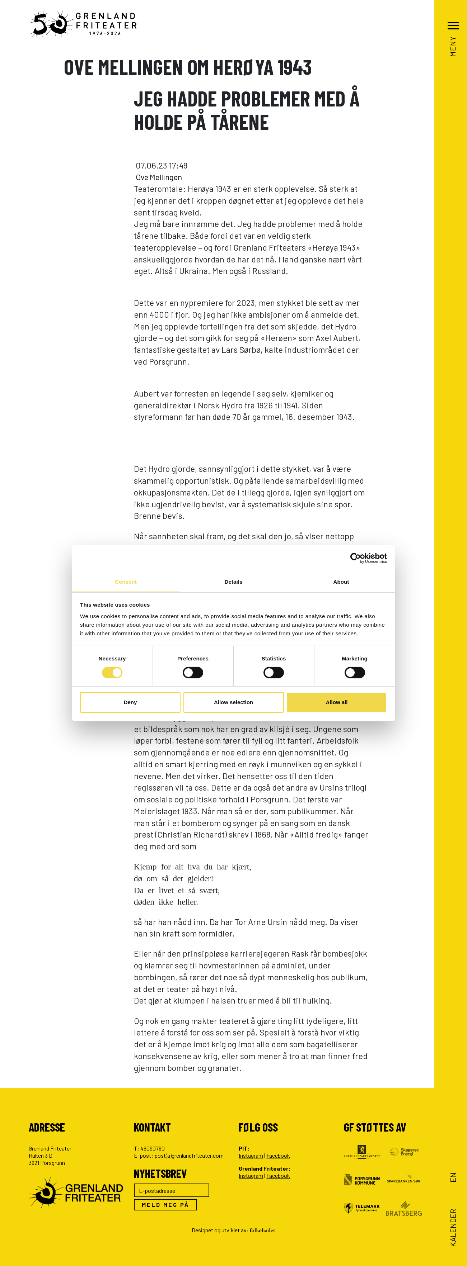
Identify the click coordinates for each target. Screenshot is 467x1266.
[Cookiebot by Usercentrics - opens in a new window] (355, 558)
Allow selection (233, 703)
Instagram (251, 1155)
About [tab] (341, 581)
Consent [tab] (126, 581)
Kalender (452, 1228)
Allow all (337, 703)
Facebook (278, 1155)
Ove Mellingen (161, 177)
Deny (130, 703)
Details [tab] (234, 581)
